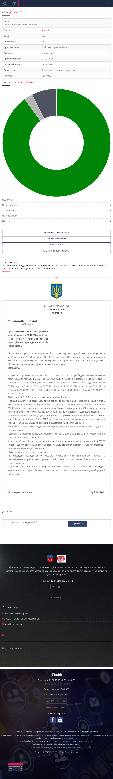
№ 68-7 (82, 390)
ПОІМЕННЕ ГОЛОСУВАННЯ (56, 232)
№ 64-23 (82, 386)
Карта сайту (56, 598)
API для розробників (56, 701)
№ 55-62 (82, 382)
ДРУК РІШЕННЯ (56, 245)
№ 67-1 (58, 390)
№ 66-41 (33, 390)
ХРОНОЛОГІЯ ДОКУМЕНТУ (56, 239)
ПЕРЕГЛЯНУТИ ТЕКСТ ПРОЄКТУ (56, 251)
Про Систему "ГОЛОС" (56, 707)
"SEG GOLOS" (55, 752)
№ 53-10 (32, 382)
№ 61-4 (58, 386)
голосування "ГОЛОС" (53, 732)
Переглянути (77, 523)
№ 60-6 (34, 386)
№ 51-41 (43, 335)
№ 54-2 (57, 382)
